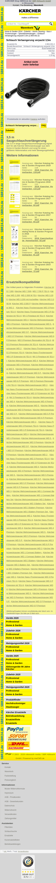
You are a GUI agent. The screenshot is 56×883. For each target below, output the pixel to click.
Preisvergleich (10, 780)
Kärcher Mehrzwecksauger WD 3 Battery (32, 499)
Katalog (33, 119)
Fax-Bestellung (26, 5)
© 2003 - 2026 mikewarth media (23, 754)
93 (30, 200)
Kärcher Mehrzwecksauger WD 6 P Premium (33, 418)
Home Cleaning (38, 31)
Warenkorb (38, 5)
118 (30, 167)
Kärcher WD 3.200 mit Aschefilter (23, 299)
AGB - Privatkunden (12, 797)
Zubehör (27, 31)
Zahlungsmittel (10, 818)
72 (30, 266)
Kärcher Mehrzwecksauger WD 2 (32, 385)
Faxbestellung (10, 776)
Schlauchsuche (11, 831)
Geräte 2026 (12, 618)
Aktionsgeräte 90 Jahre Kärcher (18, 667)
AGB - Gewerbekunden (14, 801)
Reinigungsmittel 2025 (17, 687)
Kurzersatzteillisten (12, 840)
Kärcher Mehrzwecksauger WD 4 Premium (28, 589)
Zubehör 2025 (13, 674)
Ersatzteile (11, 723)
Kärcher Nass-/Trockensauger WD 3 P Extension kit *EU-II (30, 393)
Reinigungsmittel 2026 (17, 643)
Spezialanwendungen (27, 34)
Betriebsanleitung (15, 716)
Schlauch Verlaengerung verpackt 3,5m (22, 125)
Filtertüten (9, 827)
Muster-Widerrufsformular (15, 789)
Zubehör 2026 (13, 630)
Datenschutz (10, 806)
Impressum (9, 793)
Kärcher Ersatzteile (16, 712)
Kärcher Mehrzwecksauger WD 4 (23, 361)
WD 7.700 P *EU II (41, 291)
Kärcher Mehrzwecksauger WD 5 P (25, 373)
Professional (12, 621)
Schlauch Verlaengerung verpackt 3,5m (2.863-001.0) (25, 35)
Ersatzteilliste (13, 719)
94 (30, 216)
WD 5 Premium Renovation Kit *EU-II (34, 340)
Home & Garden (14, 625)
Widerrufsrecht (10, 810)
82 (30, 233)
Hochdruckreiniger (15, 703)
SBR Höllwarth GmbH (41, 1)
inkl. (5, 851)
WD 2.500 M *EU (29, 295)
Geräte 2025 (12, 656)
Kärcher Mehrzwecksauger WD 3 (27, 548)
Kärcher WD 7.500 (23, 291)
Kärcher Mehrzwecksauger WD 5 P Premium (31, 601)
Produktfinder (13, 700)
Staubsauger (12, 707)
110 (30, 183)
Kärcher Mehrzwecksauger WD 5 (36, 324)
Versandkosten (10, 814)
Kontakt (16, 5)
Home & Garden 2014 (13, 31)
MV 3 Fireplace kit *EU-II (34, 316)
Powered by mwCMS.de (33, 758)
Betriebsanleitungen (12, 844)
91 (30, 249)
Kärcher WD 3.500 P (21, 303)
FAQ (44, 125)
